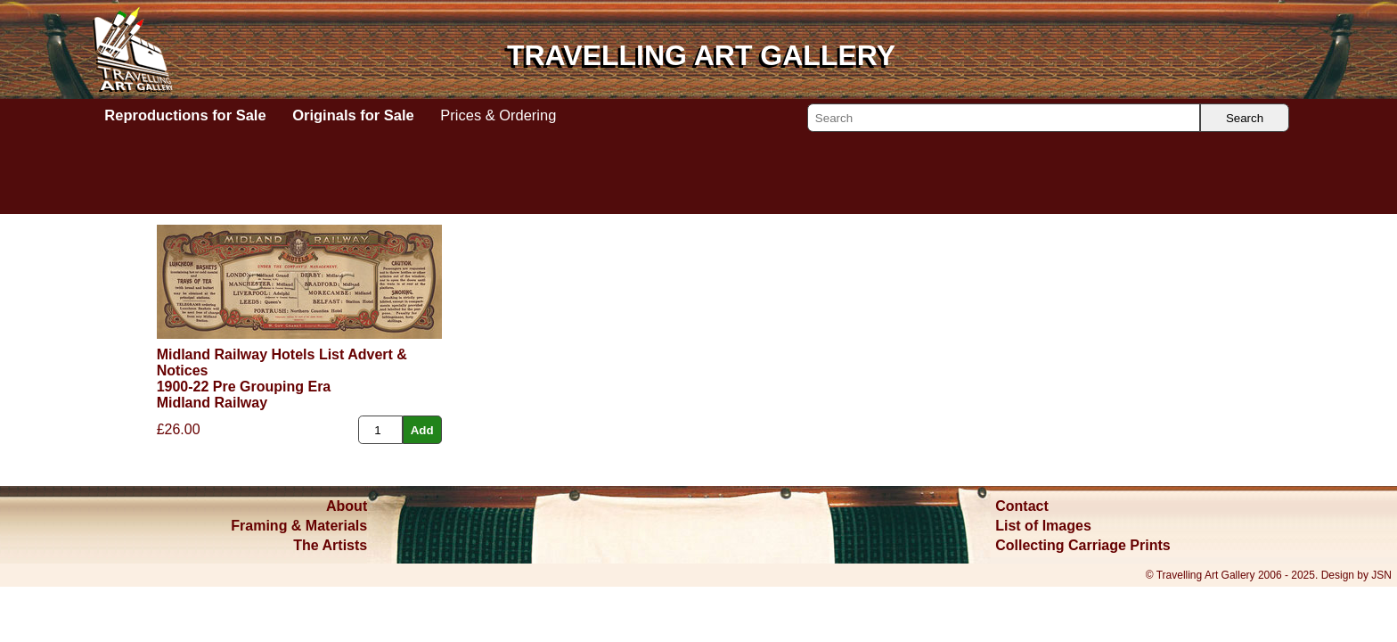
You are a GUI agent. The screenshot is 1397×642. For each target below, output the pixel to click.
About (346, 506)
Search (1244, 118)
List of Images (1043, 525)
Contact (1022, 506)
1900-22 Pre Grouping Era (244, 386)
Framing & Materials (299, 525)
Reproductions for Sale (185, 115)
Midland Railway (212, 402)
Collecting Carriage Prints (1083, 545)
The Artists (330, 545)
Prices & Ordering (498, 115)
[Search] (1003, 117)
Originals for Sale (352, 115)
